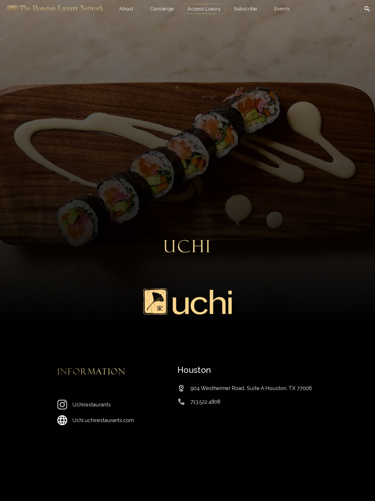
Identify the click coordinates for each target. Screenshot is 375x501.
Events (282, 8)
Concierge (162, 8)
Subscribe (245, 8)
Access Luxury (204, 8)
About (126, 8)
